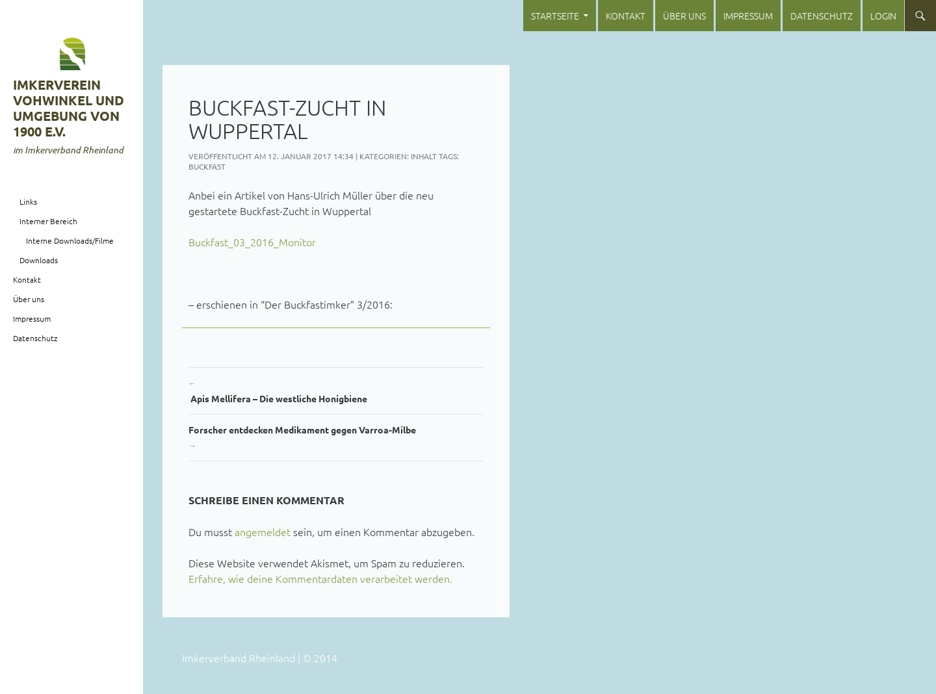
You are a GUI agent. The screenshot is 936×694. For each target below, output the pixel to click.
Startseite (555, 15)
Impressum (748, 15)
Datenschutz (821, 15)
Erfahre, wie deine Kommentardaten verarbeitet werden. (320, 578)
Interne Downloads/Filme (70, 240)
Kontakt (625, 15)
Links (28, 201)
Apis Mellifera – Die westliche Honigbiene (336, 389)
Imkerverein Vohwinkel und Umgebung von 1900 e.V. (68, 108)
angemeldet (263, 531)
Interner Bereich (48, 221)
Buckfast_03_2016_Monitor (252, 242)
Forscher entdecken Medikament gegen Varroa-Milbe (336, 438)
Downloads (39, 260)
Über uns (684, 15)
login (883, 15)
